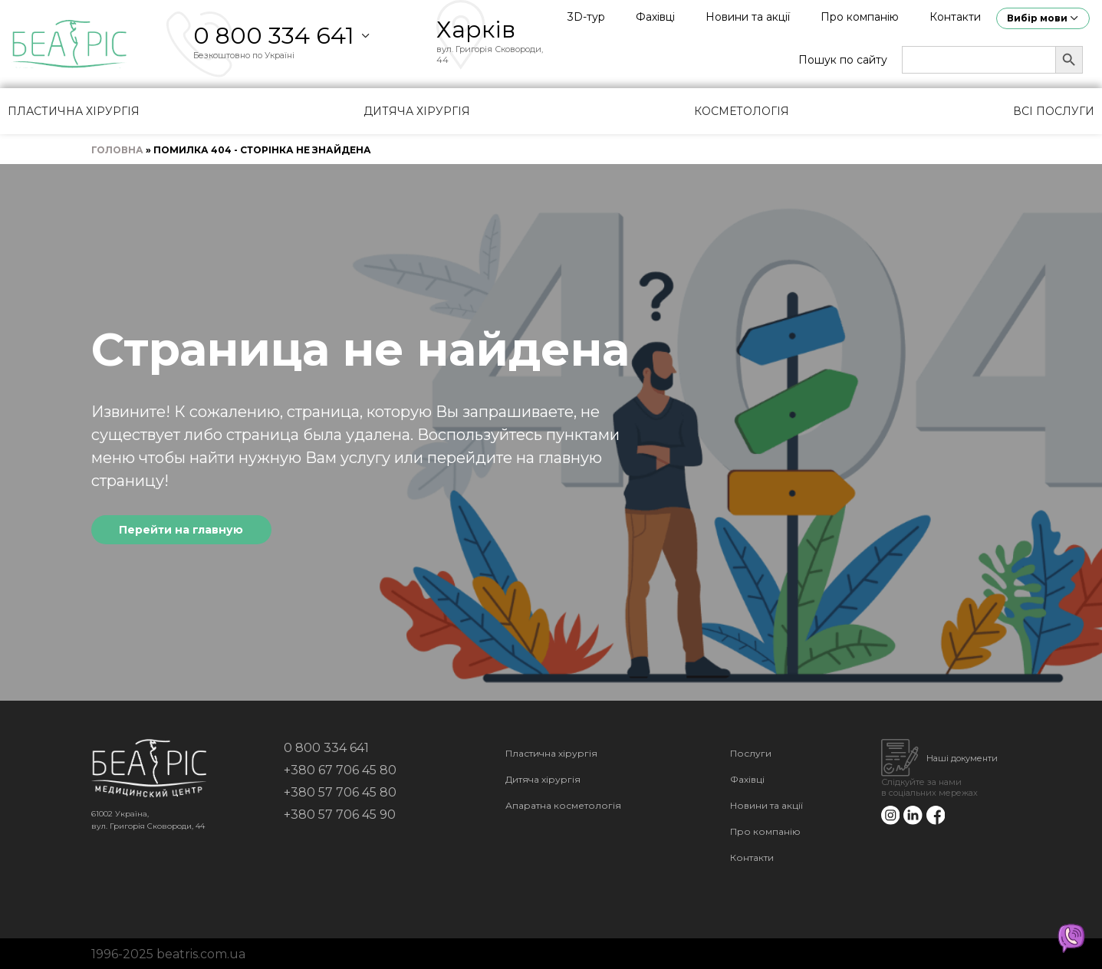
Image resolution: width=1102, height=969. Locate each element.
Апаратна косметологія (563, 805)
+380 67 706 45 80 (340, 770)
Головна (117, 150)
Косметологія (741, 111)
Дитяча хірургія (416, 111)
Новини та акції (748, 17)
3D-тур (586, 17)
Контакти (955, 17)
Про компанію (860, 17)
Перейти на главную (181, 530)
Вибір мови (1037, 18)
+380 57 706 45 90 (340, 814)
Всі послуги (1053, 111)
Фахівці (655, 17)
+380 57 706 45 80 (340, 792)
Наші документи (962, 758)
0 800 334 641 (273, 35)
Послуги (750, 753)
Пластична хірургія (74, 111)
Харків (475, 29)
